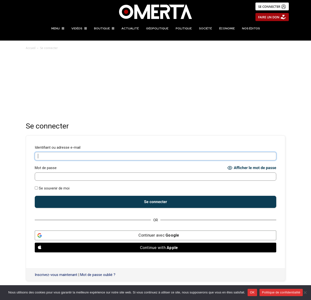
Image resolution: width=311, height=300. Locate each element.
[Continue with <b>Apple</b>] (155, 247)
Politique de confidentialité (281, 292)
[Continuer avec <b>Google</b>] (155, 235)
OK (252, 292)
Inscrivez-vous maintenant (56, 275)
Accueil (30, 48)
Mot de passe (46, 168)
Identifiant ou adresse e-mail (57, 147)
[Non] (304, 292)
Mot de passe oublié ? (97, 275)
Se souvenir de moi (52, 188)
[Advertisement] (155, 87)
